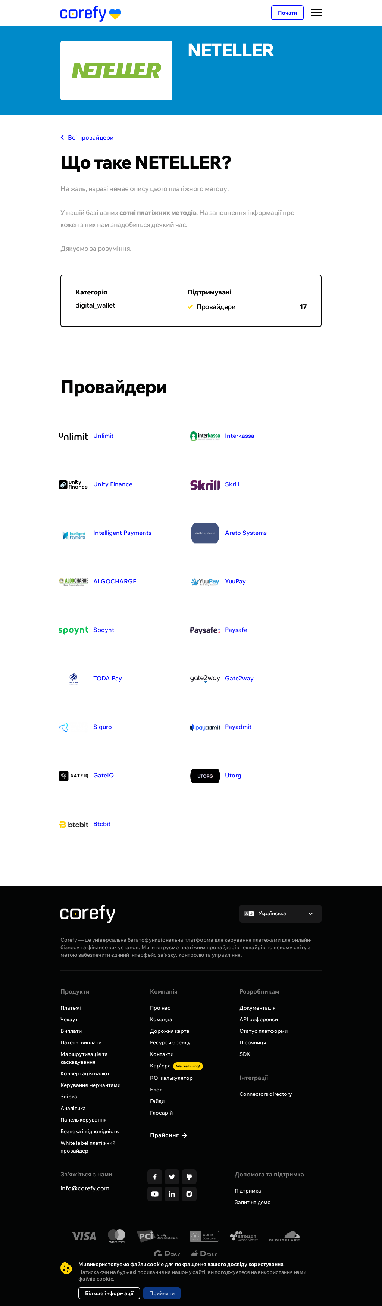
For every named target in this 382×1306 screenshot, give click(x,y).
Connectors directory (265, 1094)
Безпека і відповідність (89, 1131)
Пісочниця (252, 1042)
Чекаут (69, 1019)
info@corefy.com (84, 1188)
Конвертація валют (85, 1073)
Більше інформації (109, 1293)
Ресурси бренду (170, 1042)
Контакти (161, 1054)
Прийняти (162, 1293)
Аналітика (73, 1108)
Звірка (68, 1096)
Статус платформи (263, 1031)
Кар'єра (176, 1065)
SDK (245, 1054)
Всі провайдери (87, 137)
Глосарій (161, 1112)
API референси (258, 1019)
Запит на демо (253, 1202)
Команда (161, 1019)
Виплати (71, 1031)
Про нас (160, 1007)
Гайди (157, 1101)
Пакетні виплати (80, 1042)
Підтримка (248, 1190)
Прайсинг (165, 1135)
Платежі (70, 1007)
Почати (287, 12)
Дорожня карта (170, 1031)
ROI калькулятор (171, 1078)
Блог (156, 1089)
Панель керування (83, 1119)
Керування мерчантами (90, 1085)
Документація (257, 1007)
